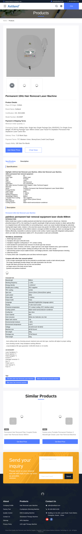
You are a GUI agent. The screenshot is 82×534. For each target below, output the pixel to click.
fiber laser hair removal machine (16, 382)
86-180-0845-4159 (73, 1)
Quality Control (7, 513)
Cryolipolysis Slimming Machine (29, 509)
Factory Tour (7, 509)
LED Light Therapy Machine (28, 524)
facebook (51, 519)
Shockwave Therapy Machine (29, 516)
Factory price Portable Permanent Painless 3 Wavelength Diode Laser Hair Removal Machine (59, 433)
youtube (47, 519)
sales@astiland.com (57, 1)
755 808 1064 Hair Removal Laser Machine (20, 378)
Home (5, 20)
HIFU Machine (24, 520)
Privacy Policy (7, 524)
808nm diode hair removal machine (48, 378)
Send (68, 476)
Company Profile (8, 505)
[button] (13, 421)
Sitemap (5, 520)
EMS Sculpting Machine (27, 513)
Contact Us (6, 516)
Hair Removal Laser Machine (29, 505)
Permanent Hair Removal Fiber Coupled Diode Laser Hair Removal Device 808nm (20, 433)
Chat (71, 6)
